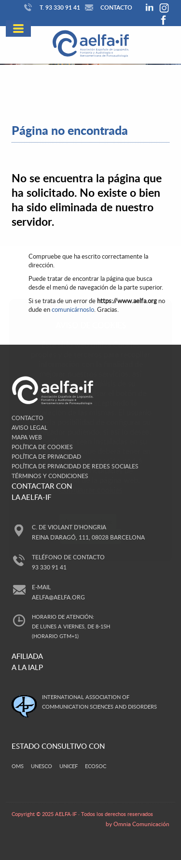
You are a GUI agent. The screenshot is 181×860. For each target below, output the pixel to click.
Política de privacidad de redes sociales (75, 466)
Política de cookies (42, 447)
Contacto (107, 7)
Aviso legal (29, 427)
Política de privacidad (46, 456)
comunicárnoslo (73, 309)
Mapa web (27, 437)
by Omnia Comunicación (137, 824)
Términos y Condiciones (50, 476)
